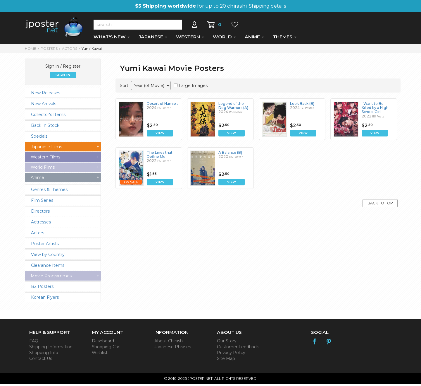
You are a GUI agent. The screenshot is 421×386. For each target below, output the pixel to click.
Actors (69, 50)
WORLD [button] (224, 38)
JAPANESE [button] (153, 38)
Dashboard (103, 342)
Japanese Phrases (172, 348)
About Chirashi (169, 342)
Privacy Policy (231, 354)
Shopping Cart (106, 348)
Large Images (193, 87)
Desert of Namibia (163, 105)
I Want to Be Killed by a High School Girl (375, 109)
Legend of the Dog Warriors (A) (233, 107)
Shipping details (267, 6)
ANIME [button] (254, 38)
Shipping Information (51, 348)
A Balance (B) (230, 154)
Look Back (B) (302, 105)
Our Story (227, 342)
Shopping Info (43, 354)
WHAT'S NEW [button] (112, 38)
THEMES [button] (284, 38)
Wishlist (100, 354)
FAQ (33, 342)
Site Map (226, 360)
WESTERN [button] (190, 38)
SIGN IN (63, 77)
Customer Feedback (238, 348)
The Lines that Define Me (159, 156)
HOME (30, 50)
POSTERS (49, 50)
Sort (124, 87)
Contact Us (40, 360)
